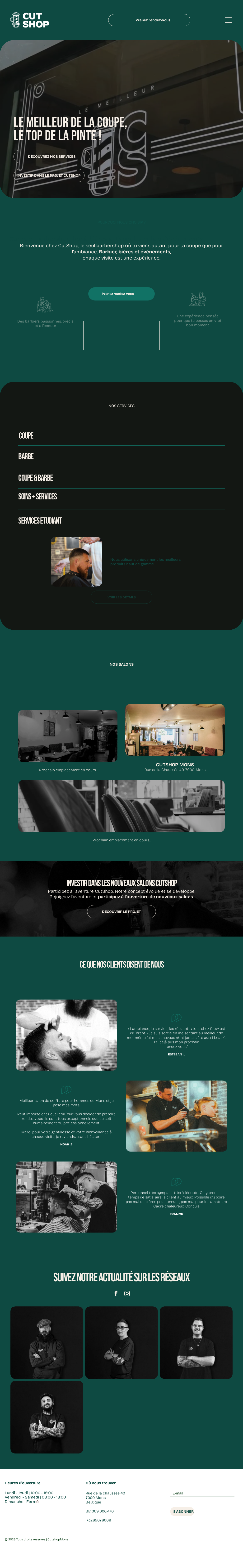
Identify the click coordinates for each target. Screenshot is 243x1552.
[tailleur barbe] (121, 1344)
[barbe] (46, 1344)
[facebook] (116, 1295)
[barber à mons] (196, 1344)
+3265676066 (98, 1521)
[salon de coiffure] (46, 1418)
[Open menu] (228, 20)
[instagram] (127, 1295)
